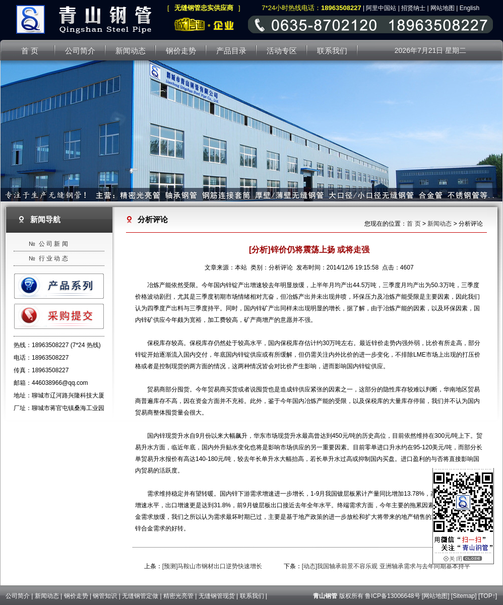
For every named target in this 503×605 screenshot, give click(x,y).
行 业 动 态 (53, 258)
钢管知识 (105, 595)
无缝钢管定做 (140, 595)
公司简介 (18, 595)
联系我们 (252, 595)
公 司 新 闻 (53, 243)
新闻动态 (439, 223)
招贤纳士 (413, 8)
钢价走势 (76, 595)
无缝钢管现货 (217, 595)
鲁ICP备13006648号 (392, 595)
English (469, 8)
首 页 (413, 223)
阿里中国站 (381, 8)
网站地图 (442, 8)
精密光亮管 (178, 595)
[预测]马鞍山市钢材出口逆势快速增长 (212, 566)
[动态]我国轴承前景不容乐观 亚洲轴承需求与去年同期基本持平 (386, 566)
